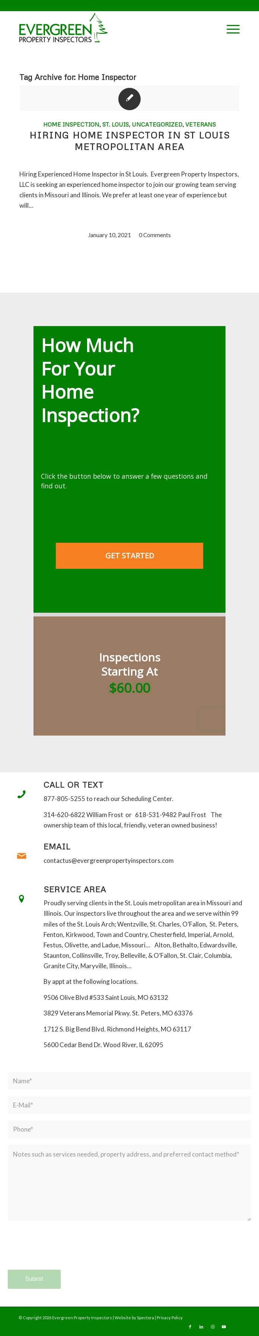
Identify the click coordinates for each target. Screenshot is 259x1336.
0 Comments (155, 235)
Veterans (200, 124)
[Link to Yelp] (234, 1326)
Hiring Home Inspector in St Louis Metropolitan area (129, 141)
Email (57, 846)
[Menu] (229, 28)
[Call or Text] (21, 794)
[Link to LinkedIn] (201, 1326)
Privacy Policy (170, 1317)
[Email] (21, 856)
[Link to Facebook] (190, 1326)
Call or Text (73, 785)
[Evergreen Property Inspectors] (107, 27)
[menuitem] (229, 28)
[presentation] (64, 1252)
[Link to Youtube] (223, 1326)
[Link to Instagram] (212, 1326)
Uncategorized (157, 124)
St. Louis (115, 124)
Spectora (146, 1317)
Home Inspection (71, 124)
